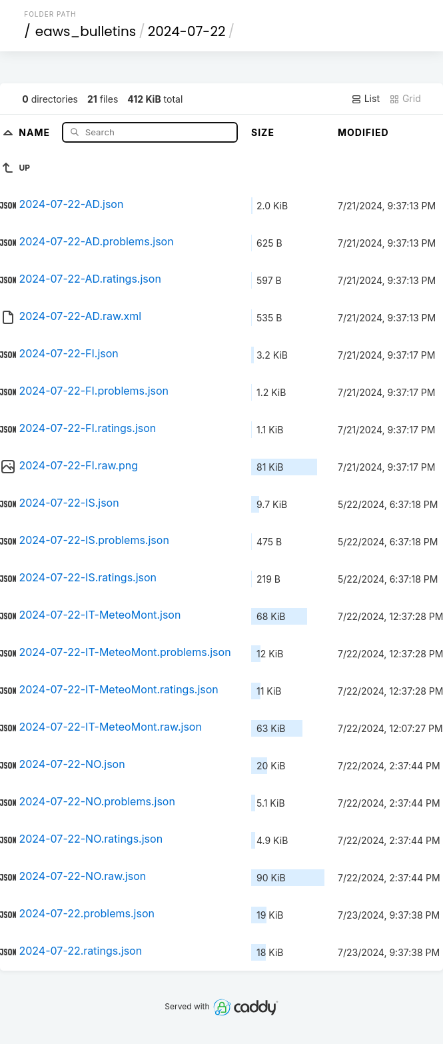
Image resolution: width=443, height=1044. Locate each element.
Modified (363, 132)
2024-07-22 (187, 31)
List (365, 99)
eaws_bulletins (85, 31)
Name (36, 131)
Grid (405, 99)
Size (262, 132)
